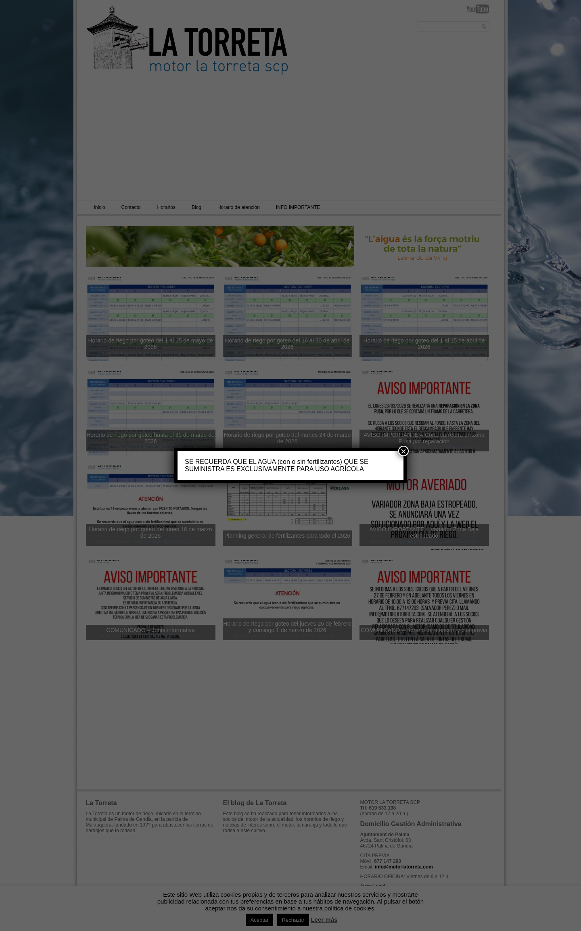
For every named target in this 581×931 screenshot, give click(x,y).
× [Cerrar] (403, 451)
